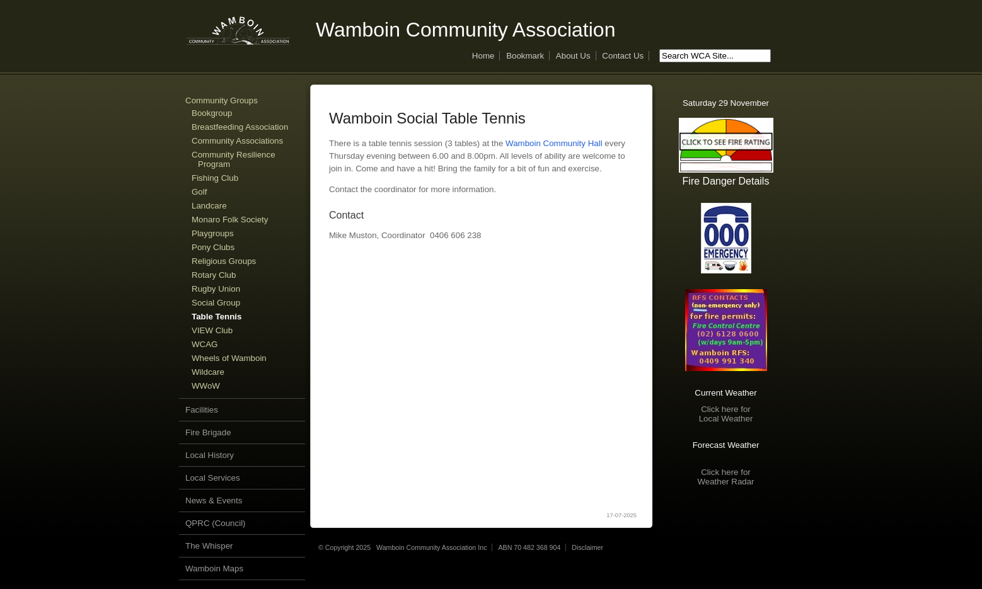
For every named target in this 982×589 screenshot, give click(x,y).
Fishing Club (215, 178)
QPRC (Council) (215, 523)
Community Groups (221, 100)
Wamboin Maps (214, 568)
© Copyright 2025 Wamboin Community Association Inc (402, 547)
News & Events (213, 500)
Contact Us (623, 55)
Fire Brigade (208, 432)
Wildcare (208, 372)
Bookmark (525, 55)
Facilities (201, 410)
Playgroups (213, 233)
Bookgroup (212, 113)
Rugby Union (216, 289)
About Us (573, 55)
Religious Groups (224, 261)
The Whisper (209, 546)
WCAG (204, 344)
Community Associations (237, 141)
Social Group (216, 302)
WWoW (206, 386)
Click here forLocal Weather (726, 413)
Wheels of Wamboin (229, 358)
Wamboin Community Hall (554, 143)
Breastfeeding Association (240, 127)
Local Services (212, 478)
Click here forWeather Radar (725, 476)
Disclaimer (587, 547)
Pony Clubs (213, 247)
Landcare (209, 205)
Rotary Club (214, 275)
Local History (209, 455)
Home (483, 55)
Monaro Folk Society (230, 219)
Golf (199, 192)
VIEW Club (212, 330)
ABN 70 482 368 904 (529, 547)
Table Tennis (217, 316)
